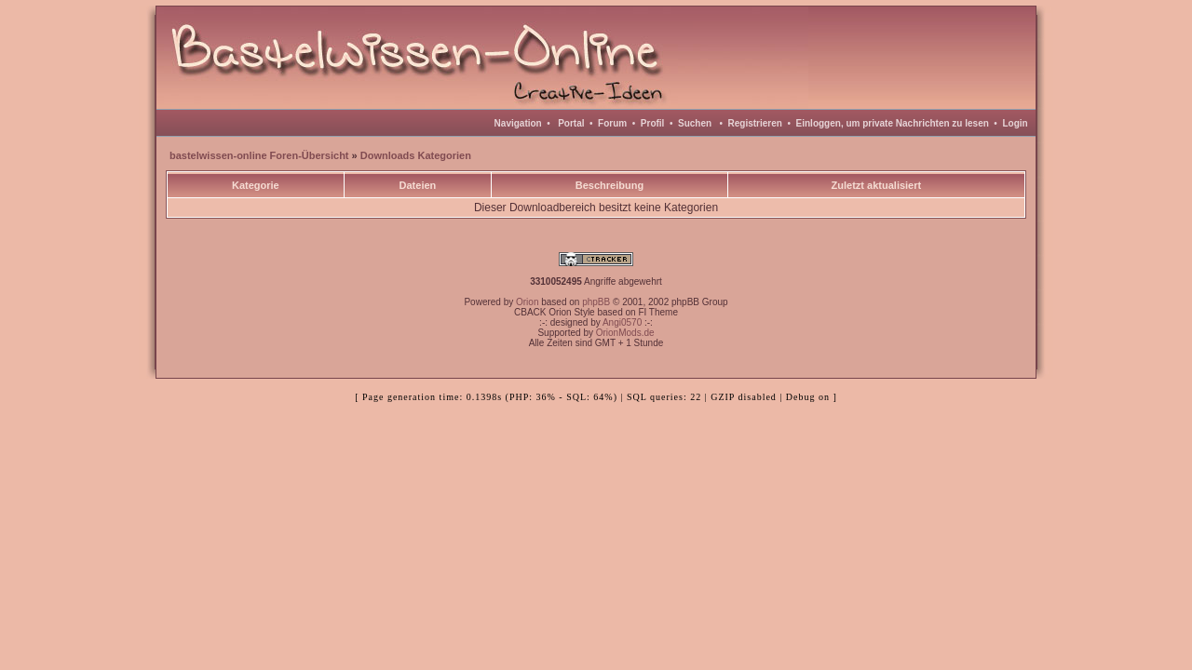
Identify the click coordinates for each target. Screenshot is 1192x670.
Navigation (518, 123)
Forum (612, 123)
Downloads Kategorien (415, 155)
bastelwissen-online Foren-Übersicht (259, 155)
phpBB (596, 302)
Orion (527, 302)
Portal (571, 123)
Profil (653, 123)
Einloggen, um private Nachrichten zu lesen (892, 123)
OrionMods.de (625, 333)
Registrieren (755, 123)
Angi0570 (622, 322)
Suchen (694, 123)
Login (1014, 123)
